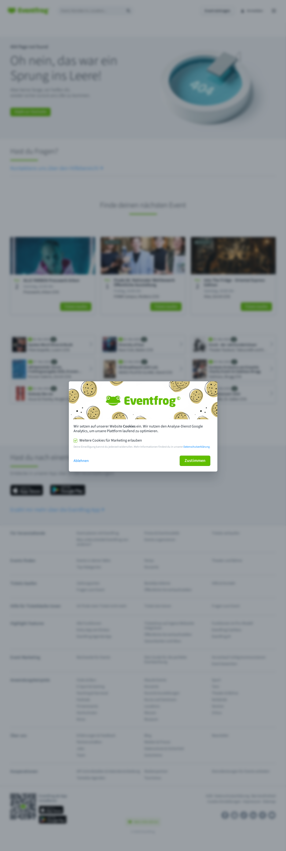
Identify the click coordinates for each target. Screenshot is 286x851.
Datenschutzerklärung (196, 447)
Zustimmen (195, 461)
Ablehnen (81, 460)
